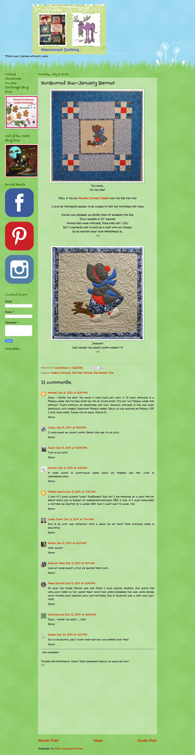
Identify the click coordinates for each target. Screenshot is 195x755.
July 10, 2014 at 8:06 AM (80, 614)
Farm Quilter (56, 583)
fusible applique (61, 373)
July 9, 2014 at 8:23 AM (71, 543)
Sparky (52, 468)
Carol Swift (55, 519)
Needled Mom (56, 563)
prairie (52, 393)
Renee (52, 543)
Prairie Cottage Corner (93, 198)
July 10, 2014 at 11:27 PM (72, 634)
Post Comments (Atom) (69, 748)
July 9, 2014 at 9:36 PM (80, 583)
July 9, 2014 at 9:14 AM (80, 563)
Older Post (147, 740)
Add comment (50, 652)
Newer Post (48, 740)
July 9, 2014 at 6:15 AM (72, 468)
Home (98, 740)
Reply (51, 417)
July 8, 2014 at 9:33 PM (71, 427)
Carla (52, 427)
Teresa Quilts (56, 492)
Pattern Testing (82, 373)
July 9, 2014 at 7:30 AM (80, 492)
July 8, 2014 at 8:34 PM (72, 393)
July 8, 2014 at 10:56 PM (71, 448)
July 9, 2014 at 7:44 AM (79, 519)
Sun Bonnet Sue (103, 373)
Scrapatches (56, 614)
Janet (51, 448)
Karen (52, 634)
